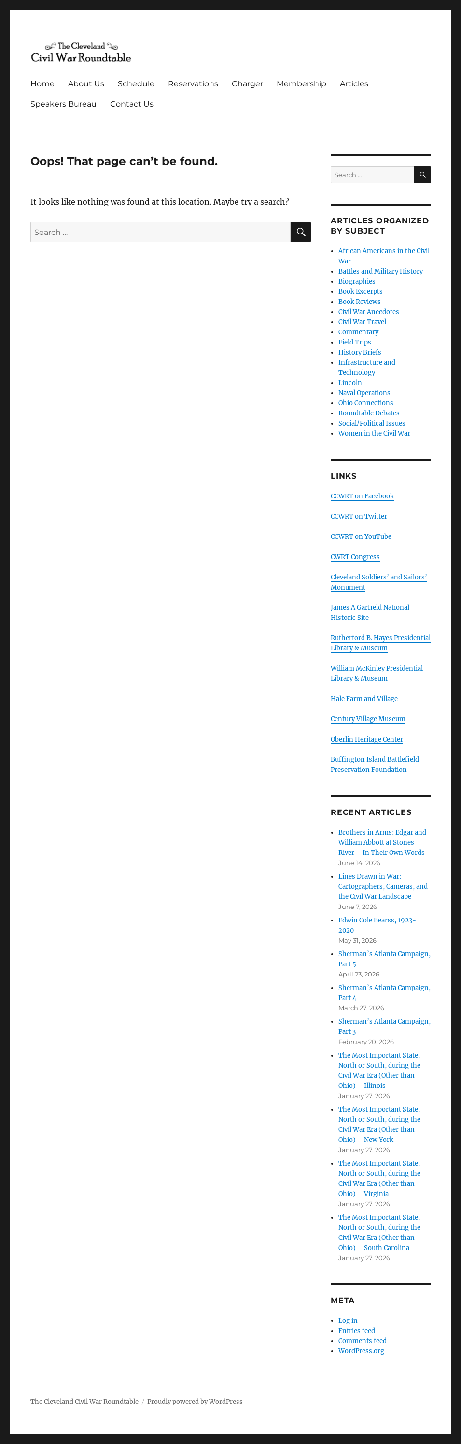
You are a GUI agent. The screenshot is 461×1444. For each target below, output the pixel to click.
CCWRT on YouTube (361, 537)
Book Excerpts (360, 292)
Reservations (193, 83)
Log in (348, 1321)
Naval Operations (364, 393)
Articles (354, 83)
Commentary (358, 332)
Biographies (357, 281)
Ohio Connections (365, 403)
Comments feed (362, 1341)
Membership (301, 83)
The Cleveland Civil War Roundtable (84, 1402)
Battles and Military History (380, 271)
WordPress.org (361, 1351)
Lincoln (350, 383)
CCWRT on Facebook (362, 496)
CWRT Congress (355, 557)
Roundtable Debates (369, 413)
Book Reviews (359, 302)
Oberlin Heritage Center (367, 739)
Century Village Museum (368, 719)
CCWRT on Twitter (359, 516)
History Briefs (359, 352)
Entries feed (356, 1331)
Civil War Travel (362, 322)
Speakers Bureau (63, 104)
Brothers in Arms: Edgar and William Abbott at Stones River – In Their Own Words (382, 842)
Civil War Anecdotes (368, 312)
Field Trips (354, 342)
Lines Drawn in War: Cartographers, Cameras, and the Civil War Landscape (383, 886)
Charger (247, 83)
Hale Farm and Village (364, 699)
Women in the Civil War (374, 433)
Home (42, 83)
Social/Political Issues (371, 423)
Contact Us (132, 104)
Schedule (136, 83)
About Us (86, 83)
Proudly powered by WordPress (195, 1402)
